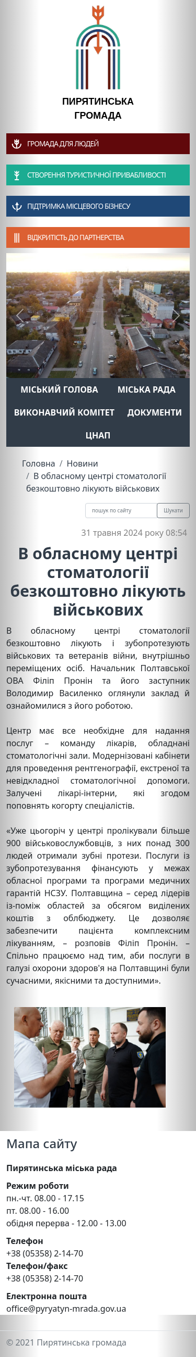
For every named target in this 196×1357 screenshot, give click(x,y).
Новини (82, 463)
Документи (155, 412)
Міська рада (147, 389)
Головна (38, 463)
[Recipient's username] (121, 510)
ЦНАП (97, 435)
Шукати (173, 510)
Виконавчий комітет (64, 412)
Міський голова (59, 389)
